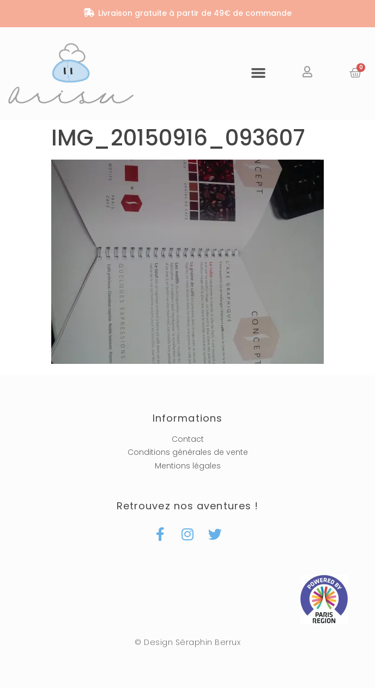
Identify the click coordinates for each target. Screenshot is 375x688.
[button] (258, 72)
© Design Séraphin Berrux (187, 642)
